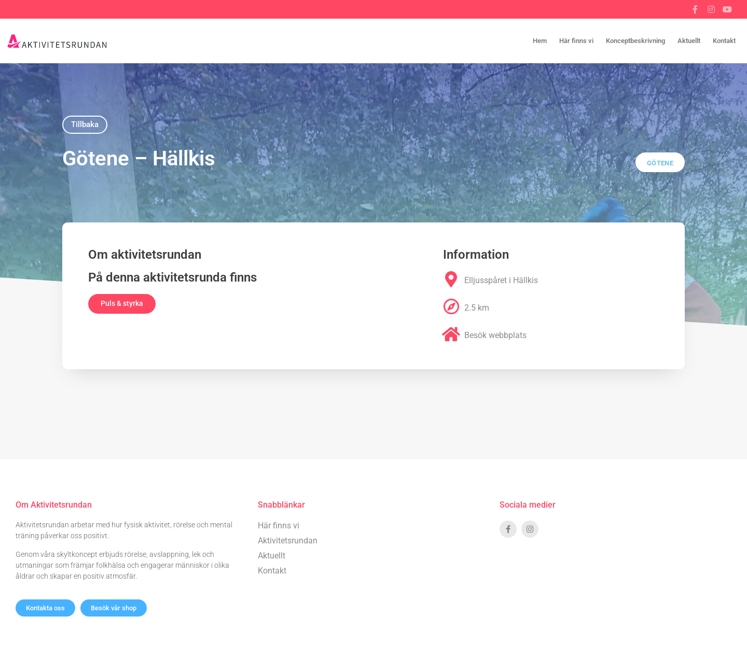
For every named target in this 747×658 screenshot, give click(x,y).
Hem (540, 41)
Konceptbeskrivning (635, 41)
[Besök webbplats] (451, 334)
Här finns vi (576, 41)
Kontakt (724, 41)
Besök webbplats (495, 335)
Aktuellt (688, 41)
